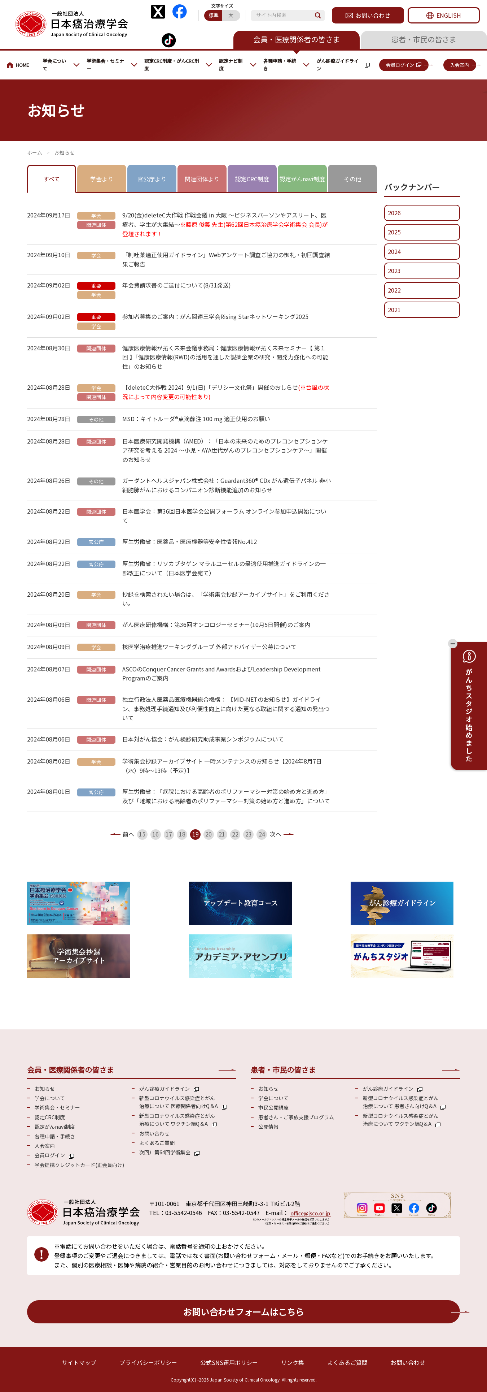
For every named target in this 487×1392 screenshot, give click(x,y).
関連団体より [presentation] (202, 178)
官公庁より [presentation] (151, 178)
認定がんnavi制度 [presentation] (302, 178)
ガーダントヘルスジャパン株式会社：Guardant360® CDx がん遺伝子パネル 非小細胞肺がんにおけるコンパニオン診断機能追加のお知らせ (226, 485)
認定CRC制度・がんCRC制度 (171, 65)
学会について (54, 65)
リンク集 (292, 1362)
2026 (394, 212)
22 (235, 834)
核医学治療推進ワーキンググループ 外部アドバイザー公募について (209, 646)
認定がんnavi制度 (55, 1126)
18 (182, 834)
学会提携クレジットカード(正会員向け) (79, 1164)
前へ (128, 834)
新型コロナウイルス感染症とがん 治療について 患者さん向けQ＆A (401, 1102)
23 (248, 834)
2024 (394, 251)
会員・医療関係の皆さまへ (21, 65)
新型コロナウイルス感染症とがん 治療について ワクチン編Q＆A (177, 1119)
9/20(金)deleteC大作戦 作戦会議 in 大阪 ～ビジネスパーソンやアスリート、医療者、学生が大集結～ (225, 224)
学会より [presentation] (101, 178)
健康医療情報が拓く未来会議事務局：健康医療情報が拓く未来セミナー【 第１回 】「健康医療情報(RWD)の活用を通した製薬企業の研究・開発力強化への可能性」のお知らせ (225, 357)
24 (262, 834)
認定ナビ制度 (230, 65)
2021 (394, 309)
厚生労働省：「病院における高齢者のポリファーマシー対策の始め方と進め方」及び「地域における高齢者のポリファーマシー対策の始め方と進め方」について (226, 796)
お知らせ (45, 1088)
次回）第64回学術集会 (164, 1152)
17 (169, 834)
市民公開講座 (273, 1107)
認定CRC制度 (50, 1117)
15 (142, 834)
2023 (394, 270)
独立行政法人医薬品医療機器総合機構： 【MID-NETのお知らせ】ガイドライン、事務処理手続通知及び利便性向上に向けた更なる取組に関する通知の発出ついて (226, 708)
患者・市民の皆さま (423, 39)
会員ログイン (400, 64)
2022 (394, 290)
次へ (275, 834)
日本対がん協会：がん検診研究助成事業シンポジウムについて (203, 739)
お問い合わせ (373, 15)
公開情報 (268, 1126)
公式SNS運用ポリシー (229, 1362)
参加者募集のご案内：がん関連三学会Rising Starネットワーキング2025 (215, 316)
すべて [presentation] (51, 178)
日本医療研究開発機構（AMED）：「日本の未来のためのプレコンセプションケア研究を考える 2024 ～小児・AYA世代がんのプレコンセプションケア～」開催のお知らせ (225, 450)
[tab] (51, 179)
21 (222, 834)
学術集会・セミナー (105, 65)
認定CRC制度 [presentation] (252, 178)
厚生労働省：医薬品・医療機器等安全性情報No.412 (189, 541)
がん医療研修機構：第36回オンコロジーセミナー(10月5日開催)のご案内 (216, 624)
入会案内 (459, 64)
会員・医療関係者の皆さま (296, 39)
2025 (394, 232)
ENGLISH (448, 15)
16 (155, 834)
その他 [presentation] (352, 178)
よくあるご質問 (157, 1142)
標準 (214, 15)
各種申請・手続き (279, 65)
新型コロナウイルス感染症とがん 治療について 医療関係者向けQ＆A (178, 1102)
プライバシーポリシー (148, 1362)
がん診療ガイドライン (337, 65)
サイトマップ (79, 1362)
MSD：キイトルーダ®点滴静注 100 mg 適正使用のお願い (196, 418)
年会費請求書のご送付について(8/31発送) (176, 285)
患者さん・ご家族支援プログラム (296, 1117)
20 (208, 834)
